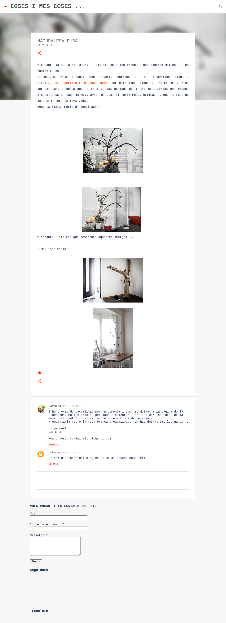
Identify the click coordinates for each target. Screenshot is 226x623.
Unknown (55, 452)
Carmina (55, 406)
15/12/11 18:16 (73, 406)
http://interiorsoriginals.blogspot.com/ (72, 83)
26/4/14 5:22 (71, 452)
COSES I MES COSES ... (48, 6)
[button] (39, 53)
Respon (53, 444)
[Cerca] (91, 6)
